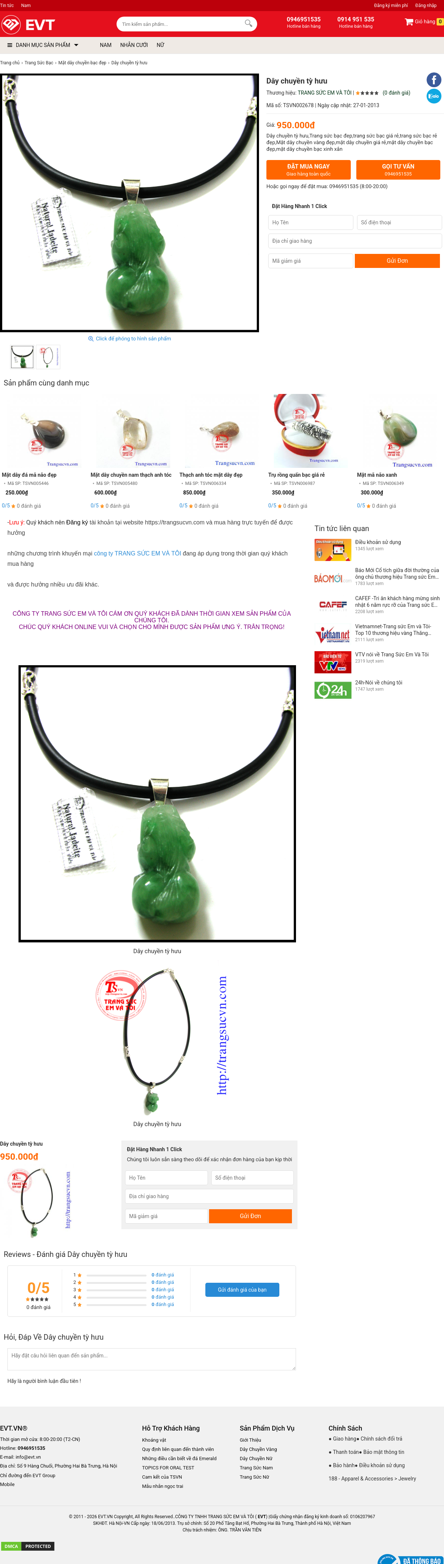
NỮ (160, 45)
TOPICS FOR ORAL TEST (168, 1467)
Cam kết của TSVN (162, 1477)
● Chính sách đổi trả (379, 1439)
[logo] (45, 25)
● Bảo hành (342, 1465)
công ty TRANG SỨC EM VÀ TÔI (137, 553)
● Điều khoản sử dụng (380, 1465)
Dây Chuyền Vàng (258, 1449)
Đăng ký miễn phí (391, 5)
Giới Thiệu (250, 1440)
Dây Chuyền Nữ (256, 1458)
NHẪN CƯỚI (134, 45)
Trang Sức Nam (256, 1467)
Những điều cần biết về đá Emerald (179, 1458)
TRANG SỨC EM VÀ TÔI (325, 93)
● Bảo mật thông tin (381, 1452)
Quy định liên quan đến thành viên (178, 1449)
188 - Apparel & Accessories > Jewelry (372, 1479)
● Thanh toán (344, 1452)
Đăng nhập (426, 5)
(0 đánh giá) (396, 93)
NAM (105, 45)
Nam (26, 5)
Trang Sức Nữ (254, 1477)
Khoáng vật (154, 1440)
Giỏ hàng (424, 22)
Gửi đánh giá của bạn (242, 1290)
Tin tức (7, 5)
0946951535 (344, 187)
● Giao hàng (342, 1439)
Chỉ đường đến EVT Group (28, 1475)
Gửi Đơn (397, 260)
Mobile (7, 1485)
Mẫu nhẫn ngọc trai (162, 1486)
